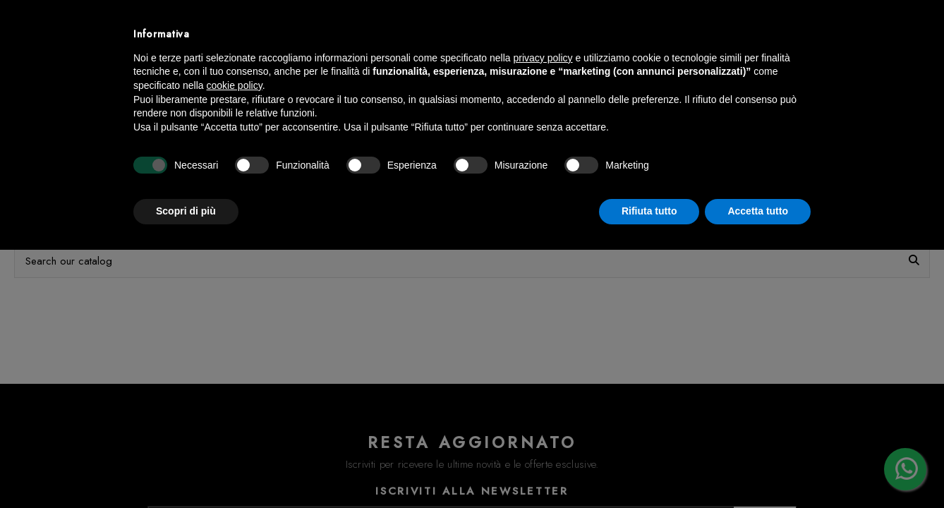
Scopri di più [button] (186, 211)
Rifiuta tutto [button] (649, 211)
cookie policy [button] (234, 85)
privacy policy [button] (543, 58)
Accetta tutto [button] (757, 211)
